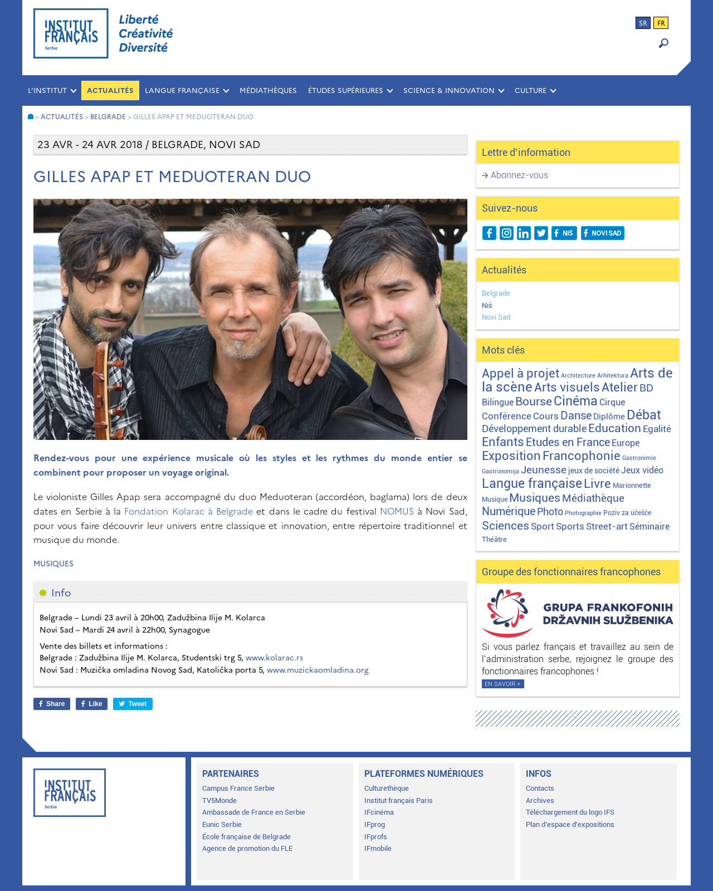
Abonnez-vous (519, 175)
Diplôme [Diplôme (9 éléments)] (609, 417)
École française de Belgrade (246, 837)
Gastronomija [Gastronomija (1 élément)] (500, 471)
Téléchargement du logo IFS (570, 812)
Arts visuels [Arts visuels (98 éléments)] (567, 387)
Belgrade (496, 293)
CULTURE (530, 90)
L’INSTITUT (47, 90)
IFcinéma (379, 812)
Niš (487, 305)
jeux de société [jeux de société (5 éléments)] (593, 470)
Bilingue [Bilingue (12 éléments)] (498, 402)
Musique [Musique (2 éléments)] (494, 499)
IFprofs (375, 837)
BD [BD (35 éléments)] (646, 387)
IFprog (374, 824)
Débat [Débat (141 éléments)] (644, 415)
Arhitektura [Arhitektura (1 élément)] (612, 375)
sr (643, 23)
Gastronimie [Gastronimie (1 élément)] (639, 458)
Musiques (53, 564)
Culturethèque (386, 788)
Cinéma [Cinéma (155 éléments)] (576, 401)
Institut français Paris (398, 800)
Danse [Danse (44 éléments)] (576, 415)
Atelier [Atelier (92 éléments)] (620, 387)
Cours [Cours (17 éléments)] (546, 416)
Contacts (540, 788)
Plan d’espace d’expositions (570, 824)
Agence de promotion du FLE (247, 848)
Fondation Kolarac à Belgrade (188, 511)
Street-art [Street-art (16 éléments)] (607, 526)
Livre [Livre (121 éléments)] (597, 483)
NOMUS (397, 511)
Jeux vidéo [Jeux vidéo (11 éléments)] (642, 470)
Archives (540, 800)
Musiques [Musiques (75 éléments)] (534, 498)
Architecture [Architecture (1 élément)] (578, 375)
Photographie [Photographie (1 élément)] (583, 513)
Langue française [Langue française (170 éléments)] (532, 483)
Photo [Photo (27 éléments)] (550, 511)
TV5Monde (219, 800)
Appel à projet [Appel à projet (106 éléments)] (520, 373)
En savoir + (502, 684)
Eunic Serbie (222, 824)
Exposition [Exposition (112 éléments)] (511, 455)
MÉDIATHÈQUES (268, 90)
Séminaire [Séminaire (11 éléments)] (649, 526)
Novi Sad (496, 317)
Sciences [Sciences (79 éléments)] (505, 525)
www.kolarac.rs (274, 658)
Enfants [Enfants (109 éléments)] (503, 442)
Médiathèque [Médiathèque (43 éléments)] (593, 498)
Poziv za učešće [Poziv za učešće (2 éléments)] (627, 513)
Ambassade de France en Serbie (253, 812)
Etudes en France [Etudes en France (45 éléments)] (568, 442)
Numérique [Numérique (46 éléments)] (508, 511)
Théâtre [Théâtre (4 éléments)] (494, 539)
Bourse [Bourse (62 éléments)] (533, 401)
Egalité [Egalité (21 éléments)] (657, 428)
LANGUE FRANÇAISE (182, 90)
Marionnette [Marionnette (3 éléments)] (632, 485)
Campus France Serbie (238, 788)
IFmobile (378, 848)
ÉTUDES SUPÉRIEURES (345, 90)
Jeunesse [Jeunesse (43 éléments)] (544, 469)
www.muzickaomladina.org (318, 670)
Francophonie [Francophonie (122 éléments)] (582, 455)
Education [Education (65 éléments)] (614, 428)
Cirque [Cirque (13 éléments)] (612, 402)
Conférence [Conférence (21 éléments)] (506, 416)
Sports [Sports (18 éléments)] (570, 526)
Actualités (110, 90)
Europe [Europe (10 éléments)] (625, 443)
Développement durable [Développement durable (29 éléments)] (534, 428)
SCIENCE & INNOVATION (449, 90)
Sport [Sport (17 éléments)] (542, 526)
